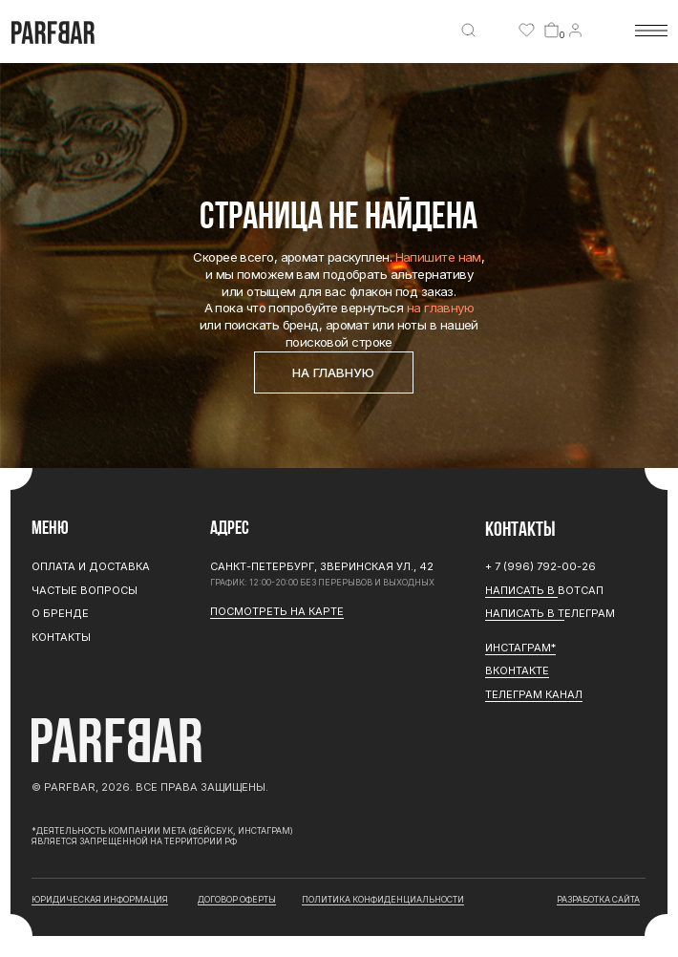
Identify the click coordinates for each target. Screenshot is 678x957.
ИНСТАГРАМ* (520, 647)
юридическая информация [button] (100, 899)
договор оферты (237, 899)
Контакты (61, 637)
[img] (468, 30)
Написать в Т (524, 613)
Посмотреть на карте (277, 611)
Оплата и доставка (91, 566)
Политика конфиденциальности (383, 899)
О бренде (60, 613)
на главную (440, 307)
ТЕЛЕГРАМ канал (534, 694)
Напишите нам (438, 257)
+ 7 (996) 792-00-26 (540, 566)
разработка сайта (598, 899)
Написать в (521, 590)
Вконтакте (517, 670)
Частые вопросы (85, 590)
